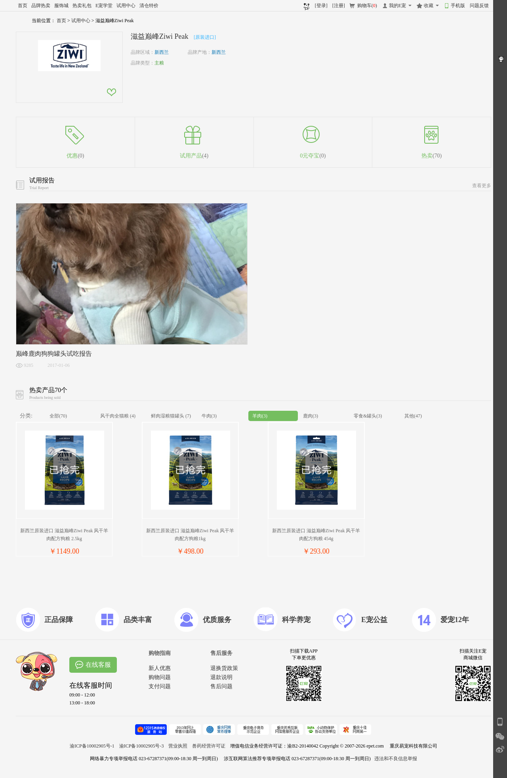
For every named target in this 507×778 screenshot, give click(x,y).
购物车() (367, 5)
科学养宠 (296, 620)
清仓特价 (148, 5)
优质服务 (217, 620)
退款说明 (221, 677)
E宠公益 (374, 620)
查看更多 (481, 185)
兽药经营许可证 (208, 746)
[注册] (338, 5)
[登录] (321, 5)
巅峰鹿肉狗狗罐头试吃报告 (54, 353)
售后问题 (221, 686)
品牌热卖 (40, 5)
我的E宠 (397, 5)
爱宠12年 (454, 620)
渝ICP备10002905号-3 (141, 746)
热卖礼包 (81, 5)
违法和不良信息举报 (395, 758)
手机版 (458, 5)
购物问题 (160, 677)
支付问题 (160, 686)
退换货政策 (224, 668)
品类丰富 (138, 620)
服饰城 (61, 5)
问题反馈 (479, 5)
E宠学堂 (103, 5)
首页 (22, 5)
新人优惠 (160, 668)
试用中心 (125, 5)
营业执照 (177, 746)
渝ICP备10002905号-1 (92, 746)
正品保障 (58, 620)
